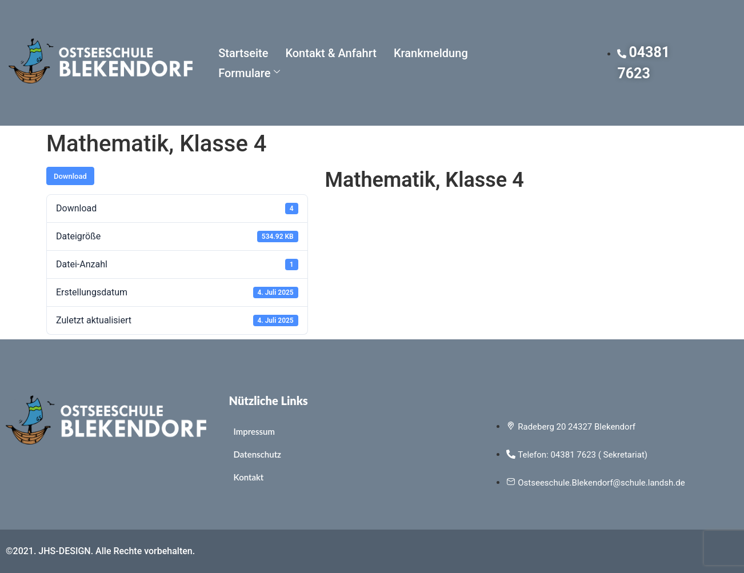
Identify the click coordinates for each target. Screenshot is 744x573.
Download (70, 176)
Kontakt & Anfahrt (331, 53)
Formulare (249, 73)
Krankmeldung (431, 53)
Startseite (243, 53)
